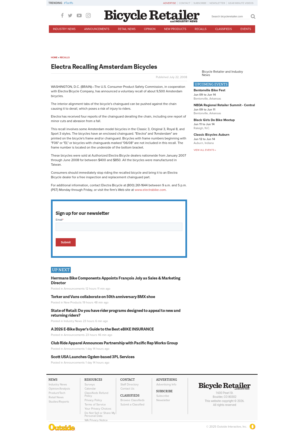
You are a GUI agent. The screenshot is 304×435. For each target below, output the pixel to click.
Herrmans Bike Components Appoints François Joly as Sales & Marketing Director (115, 280)
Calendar (90, 388)
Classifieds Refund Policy (96, 394)
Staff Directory (129, 384)
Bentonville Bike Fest (209, 90)
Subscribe (199, 3)
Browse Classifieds (132, 400)
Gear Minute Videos (240, 3)
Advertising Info (166, 384)
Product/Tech (57, 393)
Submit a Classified (132, 404)
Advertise (169, 3)
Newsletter (217, 3)
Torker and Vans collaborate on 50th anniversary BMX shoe (103, 296)
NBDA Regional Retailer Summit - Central (224, 105)
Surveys (90, 384)
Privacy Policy (93, 400)
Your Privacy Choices (98, 408)
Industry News (64, 29)
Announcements (96, 29)
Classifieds (223, 29)
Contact (184, 3)
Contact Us (127, 388)
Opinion (150, 29)
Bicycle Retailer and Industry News (222, 73)
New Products (175, 29)
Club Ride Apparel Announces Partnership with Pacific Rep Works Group (114, 343)
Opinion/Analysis (59, 388)
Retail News (127, 29)
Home (54, 57)
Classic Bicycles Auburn (211, 135)
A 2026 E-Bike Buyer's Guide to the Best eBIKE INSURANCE (102, 329)
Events (245, 29)
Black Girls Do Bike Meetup (214, 120)
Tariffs (69, 3)
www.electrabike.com (150, 190)
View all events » (205, 150)
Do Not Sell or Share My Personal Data (100, 414)
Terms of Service (95, 404)
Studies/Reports (59, 401)
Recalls (200, 29)
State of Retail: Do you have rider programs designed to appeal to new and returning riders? (115, 313)
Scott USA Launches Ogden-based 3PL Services (93, 356)
